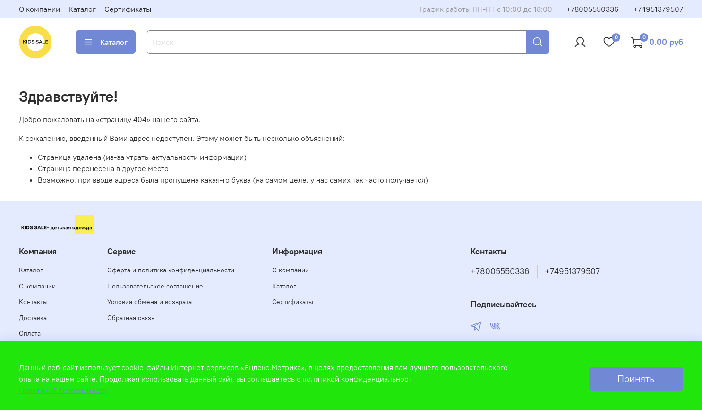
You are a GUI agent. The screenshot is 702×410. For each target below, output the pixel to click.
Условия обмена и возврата (149, 301)
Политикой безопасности (63, 390)
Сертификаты (127, 9)
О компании (39, 9)
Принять (635, 378)
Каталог (82, 9)
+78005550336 (592, 9)
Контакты (33, 301)
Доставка (33, 318)
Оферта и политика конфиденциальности (170, 270)
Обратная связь (130, 318)
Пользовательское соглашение (155, 286)
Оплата (30, 333)
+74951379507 (658, 9)
